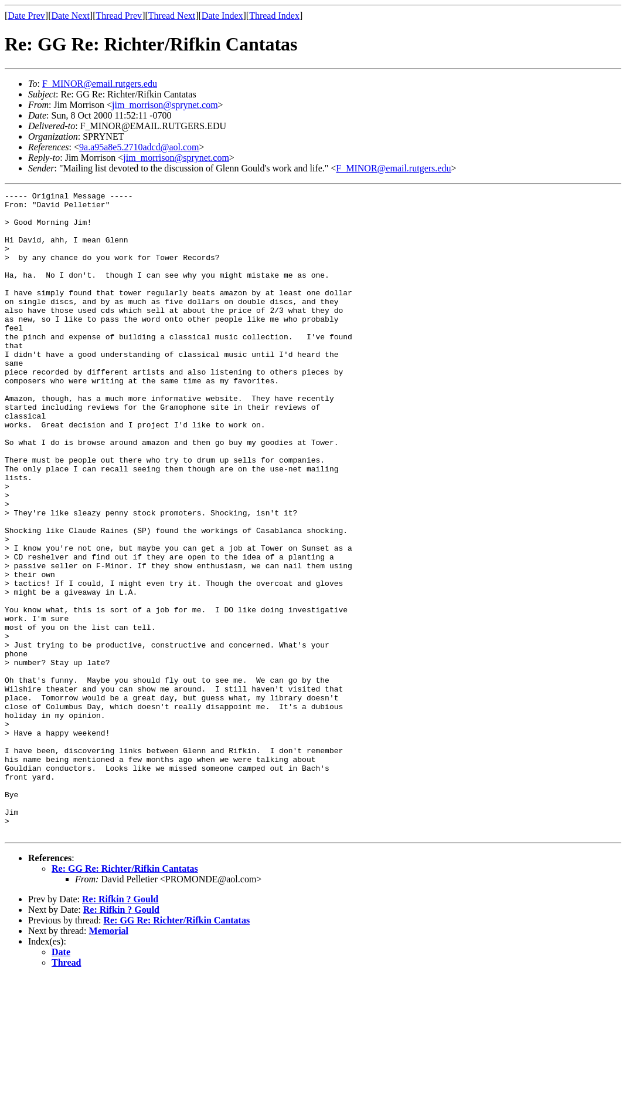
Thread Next (171, 16)
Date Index (222, 16)
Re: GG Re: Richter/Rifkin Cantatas (125, 997)
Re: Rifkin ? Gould (120, 1028)
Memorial (109, 1059)
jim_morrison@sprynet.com (165, 105)
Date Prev (26, 16)
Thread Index (274, 16)
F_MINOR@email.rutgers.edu (99, 84)
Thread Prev (119, 16)
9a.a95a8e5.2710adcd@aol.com (139, 147)
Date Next (71, 16)
